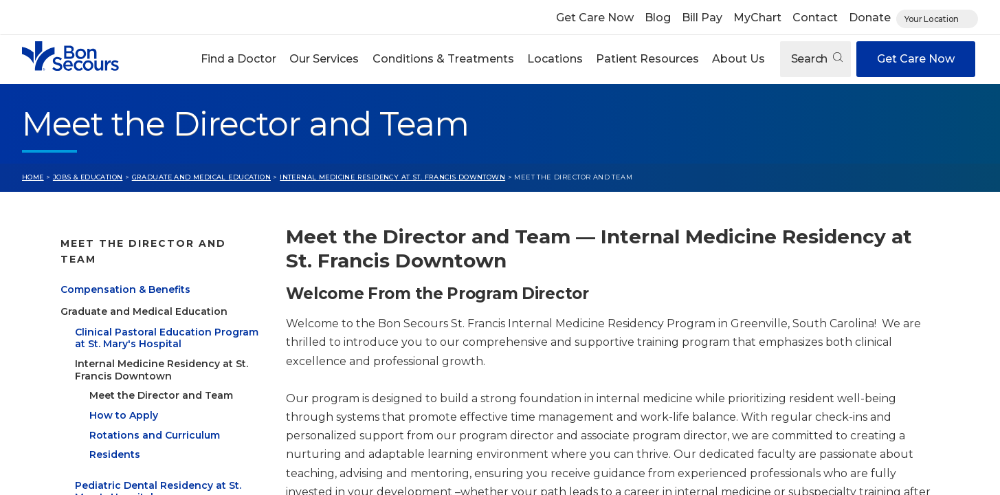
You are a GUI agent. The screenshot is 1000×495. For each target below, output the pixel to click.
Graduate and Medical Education (201, 177)
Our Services (324, 58)
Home (33, 177)
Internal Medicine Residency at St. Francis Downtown (392, 177)
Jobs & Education (88, 177)
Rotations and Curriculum (154, 418)
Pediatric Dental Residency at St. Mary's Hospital (158, 475)
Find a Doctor (238, 58)
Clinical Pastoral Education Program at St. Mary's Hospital (166, 321)
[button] (239, 59)
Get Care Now (595, 17)
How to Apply (123, 399)
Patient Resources (647, 58)
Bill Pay (702, 17)
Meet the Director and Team (161, 379)
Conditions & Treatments (443, 58)
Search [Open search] (817, 58)
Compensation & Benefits (125, 273)
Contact (815, 17)
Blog (658, 17)
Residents (114, 438)
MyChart (757, 17)
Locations (555, 58)
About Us (738, 58)
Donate (870, 17)
